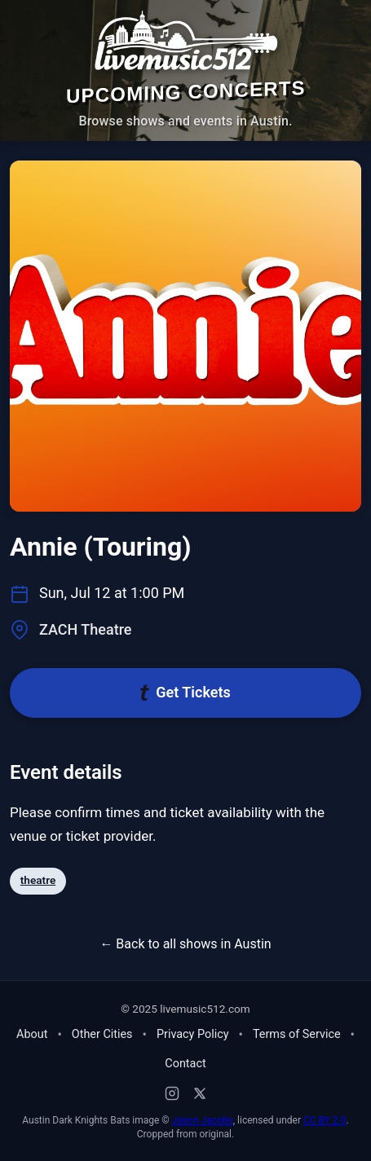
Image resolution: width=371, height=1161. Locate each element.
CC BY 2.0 (325, 1120)
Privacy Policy (193, 1034)
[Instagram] (172, 1093)
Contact (185, 1064)
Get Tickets (185, 692)
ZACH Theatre (85, 629)
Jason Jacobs (202, 1120)
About (31, 1034)
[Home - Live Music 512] (185, 41)
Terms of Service (297, 1034)
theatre (37, 879)
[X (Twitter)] (199, 1093)
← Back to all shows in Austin (185, 944)
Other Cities (102, 1034)
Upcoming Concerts (186, 92)
